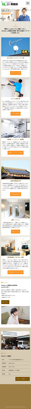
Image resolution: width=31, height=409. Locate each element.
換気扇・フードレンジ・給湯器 (15, 152)
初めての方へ (5, 302)
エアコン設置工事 (16, 113)
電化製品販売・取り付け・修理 (15, 272)
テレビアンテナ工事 (15, 73)
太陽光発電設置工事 (15, 194)
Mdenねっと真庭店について (22, 378)
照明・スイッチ (15, 231)
